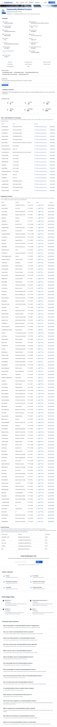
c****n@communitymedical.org (40, 133)
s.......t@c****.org (39, 377)
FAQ (26, 2)
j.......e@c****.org (39, 253)
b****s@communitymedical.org (40, 165)
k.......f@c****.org (39, 240)
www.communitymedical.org (36, 35)
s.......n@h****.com (40, 211)
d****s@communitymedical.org (40, 142)
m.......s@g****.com (40, 489)
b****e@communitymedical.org (40, 187)
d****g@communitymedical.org (40, 171)
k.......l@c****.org (39, 406)
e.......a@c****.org (39, 460)
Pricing (22, 2)
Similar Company (47, 64)
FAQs (28, 66)
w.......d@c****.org (39, 364)
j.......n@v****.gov (39, 329)
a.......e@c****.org (39, 515)
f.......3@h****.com (39, 403)
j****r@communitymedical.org (40, 155)
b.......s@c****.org (39, 275)
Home (17, 2)
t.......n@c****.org (39, 310)
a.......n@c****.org (39, 230)
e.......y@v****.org (39, 451)
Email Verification (28, 64)
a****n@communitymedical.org (40, 145)
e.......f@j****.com (39, 348)
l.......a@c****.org (39, 447)
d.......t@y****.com (39, 285)
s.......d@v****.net (39, 486)
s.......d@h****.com (40, 463)
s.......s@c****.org (39, 249)
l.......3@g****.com (39, 237)
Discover (37, 2)
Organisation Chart (28, 62)
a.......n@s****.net (39, 495)
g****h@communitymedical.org (40, 126)
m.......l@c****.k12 (39, 467)
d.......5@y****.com (40, 307)
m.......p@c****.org (40, 492)
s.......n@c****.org (39, 313)
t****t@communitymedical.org (40, 136)
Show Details (52, 126)
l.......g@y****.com (39, 387)
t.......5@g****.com (39, 441)
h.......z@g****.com (40, 444)
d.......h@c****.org (39, 224)
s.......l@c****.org (39, 508)
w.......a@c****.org (39, 390)
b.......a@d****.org (39, 214)
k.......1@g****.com (39, 304)
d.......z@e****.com (40, 297)
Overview (10, 62)
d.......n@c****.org (39, 208)
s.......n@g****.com (40, 233)
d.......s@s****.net (39, 416)
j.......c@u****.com (39, 499)
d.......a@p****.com (40, 384)
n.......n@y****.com (40, 374)
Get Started (51, 2)
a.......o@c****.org (39, 419)
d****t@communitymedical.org (40, 161)
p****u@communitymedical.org (40, 139)
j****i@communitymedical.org (40, 129)
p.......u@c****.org (39, 281)
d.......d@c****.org (39, 409)
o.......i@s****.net (39, 371)
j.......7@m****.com (40, 476)
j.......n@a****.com (39, 358)
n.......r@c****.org (39, 400)
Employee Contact (47, 62)
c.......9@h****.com (40, 256)
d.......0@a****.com (40, 435)
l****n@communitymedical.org (40, 152)
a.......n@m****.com (40, 227)
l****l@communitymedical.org (40, 174)
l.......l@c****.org (39, 339)
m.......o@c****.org (40, 205)
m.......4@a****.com (40, 393)
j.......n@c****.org (39, 288)
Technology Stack (10, 66)
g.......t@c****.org (39, 396)
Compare (31, 2)
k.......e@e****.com (40, 332)
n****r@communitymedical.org (40, 168)
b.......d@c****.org (39, 479)
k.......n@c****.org (39, 352)
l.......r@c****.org (39, 272)
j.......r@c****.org (39, 470)
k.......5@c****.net (39, 301)
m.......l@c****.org (39, 380)
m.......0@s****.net (39, 265)
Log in (45, 2)
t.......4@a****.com (39, 502)
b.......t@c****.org (39, 269)
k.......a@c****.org (39, 243)
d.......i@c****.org (39, 355)
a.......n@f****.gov (39, 425)
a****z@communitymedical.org (40, 190)
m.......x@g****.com (40, 432)
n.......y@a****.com (40, 294)
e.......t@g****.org (39, 291)
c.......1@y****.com (39, 259)
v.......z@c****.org (39, 483)
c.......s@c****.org (39, 246)
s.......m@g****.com (40, 278)
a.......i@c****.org (39, 361)
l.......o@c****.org (39, 323)
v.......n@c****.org (39, 345)
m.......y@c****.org (39, 217)
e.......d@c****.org (39, 473)
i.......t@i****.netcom (40, 457)
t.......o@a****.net (39, 438)
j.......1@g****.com (39, 428)
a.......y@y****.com (40, 326)
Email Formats (10, 64)
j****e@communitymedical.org (40, 158)
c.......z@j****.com (39, 336)
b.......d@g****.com (40, 422)
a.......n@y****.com (40, 221)
